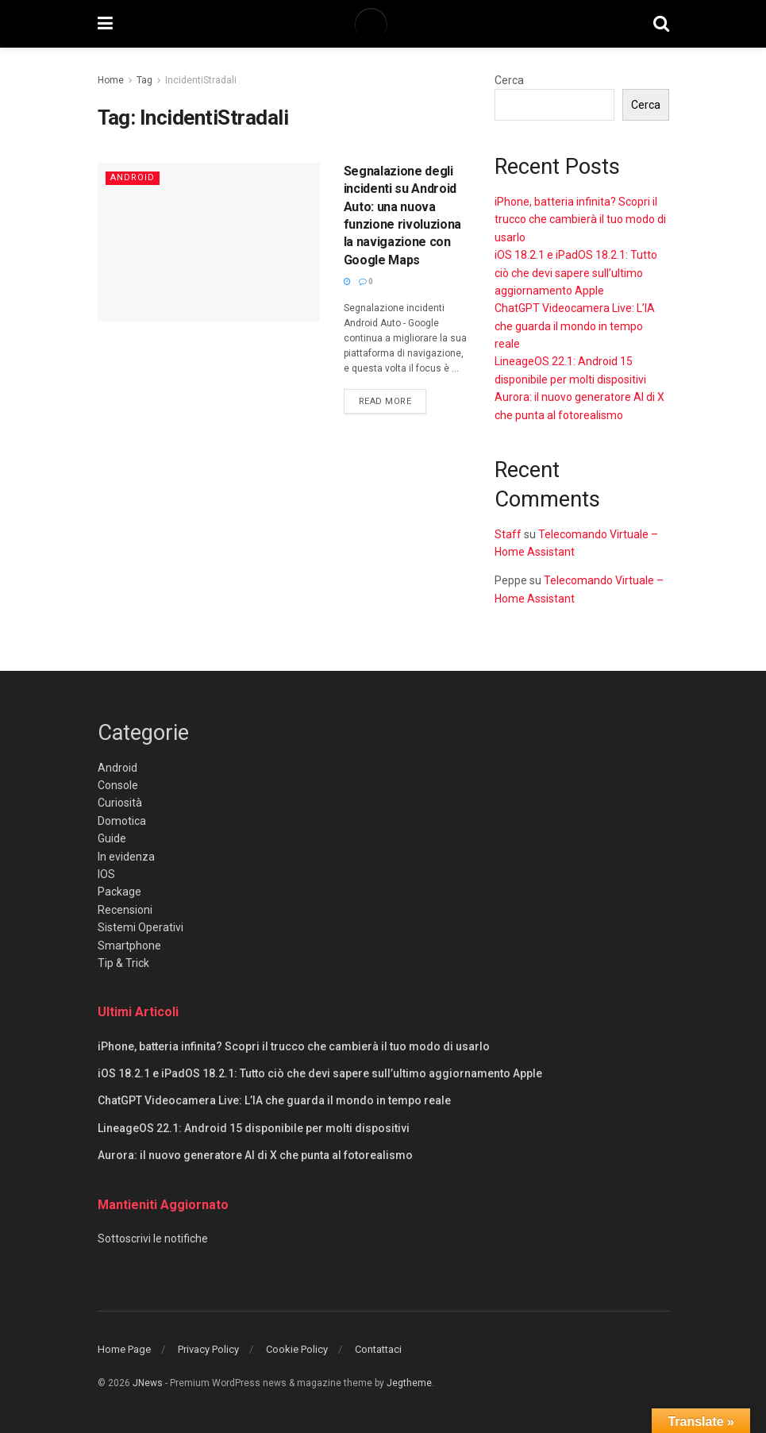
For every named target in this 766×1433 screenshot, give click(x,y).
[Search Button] (661, 24)
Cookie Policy (297, 1349)
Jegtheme (409, 1383)
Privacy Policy (208, 1349)
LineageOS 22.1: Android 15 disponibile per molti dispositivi (254, 1128)
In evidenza (126, 856)
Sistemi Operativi (140, 927)
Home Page (124, 1349)
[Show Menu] (105, 24)
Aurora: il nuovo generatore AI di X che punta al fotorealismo (255, 1155)
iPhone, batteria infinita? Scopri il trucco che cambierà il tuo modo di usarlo (580, 219)
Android (132, 177)
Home (111, 80)
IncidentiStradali (201, 80)
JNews (148, 1383)
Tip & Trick (123, 963)
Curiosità (120, 802)
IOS (106, 874)
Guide (112, 838)
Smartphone (129, 945)
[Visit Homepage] (382, 24)
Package (119, 891)
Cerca (509, 80)
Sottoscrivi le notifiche (153, 1238)
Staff (508, 534)
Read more (393, 400)
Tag (144, 80)
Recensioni (125, 909)
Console (118, 785)
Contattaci (378, 1349)
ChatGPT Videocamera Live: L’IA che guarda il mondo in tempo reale (575, 326)
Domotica (122, 821)
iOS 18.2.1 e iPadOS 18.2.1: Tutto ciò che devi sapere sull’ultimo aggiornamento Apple (576, 272)
